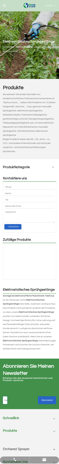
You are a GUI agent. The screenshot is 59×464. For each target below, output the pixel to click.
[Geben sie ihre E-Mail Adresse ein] (5, 400)
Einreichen (14, 227)
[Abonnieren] (47, 400)
